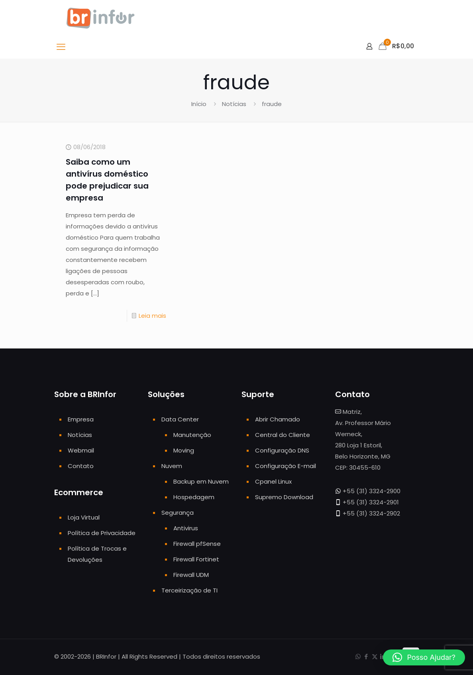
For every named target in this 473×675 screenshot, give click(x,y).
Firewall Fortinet (196, 559)
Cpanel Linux (273, 481)
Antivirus (185, 528)
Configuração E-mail (285, 466)
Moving (183, 450)
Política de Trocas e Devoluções (97, 554)
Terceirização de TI (189, 590)
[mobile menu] (61, 47)
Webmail (81, 450)
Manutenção (192, 435)
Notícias (234, 104)
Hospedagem (193, 497)
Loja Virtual (84, 517)
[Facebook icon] (366, 656)
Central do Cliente (282, 435)
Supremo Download (284, 497)
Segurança (177, 512)
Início (198, 104)
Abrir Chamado (277, 419)
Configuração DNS (282, 450)
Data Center (180, 419)
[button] (424, 657)
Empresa (81, 419)
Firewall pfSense (197, 543)
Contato (81, 466)
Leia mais (152, 315)
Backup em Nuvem (201, 481)
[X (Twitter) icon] (375, 656)
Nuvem (171, 466)
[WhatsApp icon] (358, 656)
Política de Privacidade (101, 533)
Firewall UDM (191, 575)
